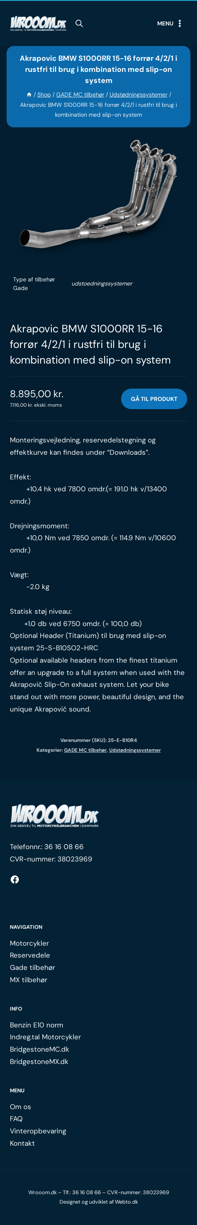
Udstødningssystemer (135, 750)
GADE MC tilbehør (85, 750)
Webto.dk (126, 1201)
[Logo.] (55, 816)
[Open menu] (170, 23)
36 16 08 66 (64, 846)
